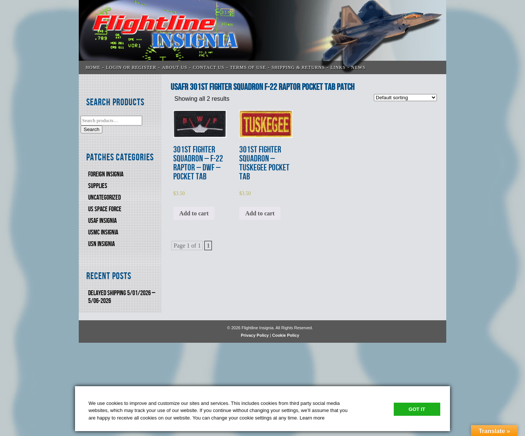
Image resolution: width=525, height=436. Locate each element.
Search (91, 129)
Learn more (312, 418)
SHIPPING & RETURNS (298, 67)
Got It (417, 409)
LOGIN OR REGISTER (131, 67)
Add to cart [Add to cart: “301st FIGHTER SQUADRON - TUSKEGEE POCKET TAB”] (259, 213)
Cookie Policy (285, 335)
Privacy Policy (255, 335)
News (358, 67)
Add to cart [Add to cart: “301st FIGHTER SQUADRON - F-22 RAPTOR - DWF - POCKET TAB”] (193, 213)
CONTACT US (208, 67)
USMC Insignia (103, 232)
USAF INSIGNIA (102, 221)
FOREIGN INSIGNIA (105, 174)
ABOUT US (174, 67)
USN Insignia (101, 244)
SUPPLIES (97, 186)
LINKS (337, 67)
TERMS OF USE (248, 67)
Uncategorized (104, 198)
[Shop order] (405, 97)
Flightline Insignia (262, 37)
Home (93, 67)
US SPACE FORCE (105, 209)
